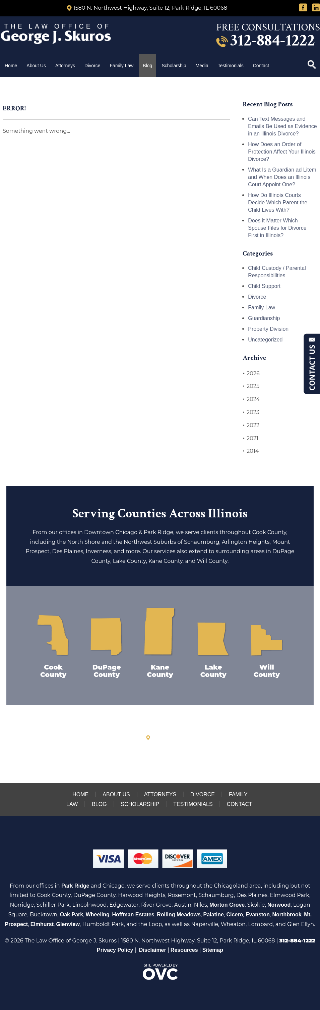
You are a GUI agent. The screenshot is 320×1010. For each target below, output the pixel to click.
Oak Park (71, 914)
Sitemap (212, 950)
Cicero (235, 914)
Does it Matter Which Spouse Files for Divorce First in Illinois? (277, 228)
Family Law (122, 65)
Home (11, 65)
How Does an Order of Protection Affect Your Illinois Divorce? (282, 151)
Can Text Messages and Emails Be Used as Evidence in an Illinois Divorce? (282, 126)
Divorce (92, 65)
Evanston (258, 914)
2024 (251, 399)
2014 (251, 451)
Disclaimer (152, 950)
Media (202, 65)
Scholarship (174, 65)
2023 (251, 412)
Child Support (264, 286)
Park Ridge (75, 886)
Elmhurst (42, 924)
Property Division (268, 329)
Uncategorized (265, 339)
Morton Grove (227, 905)
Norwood (279, 905)
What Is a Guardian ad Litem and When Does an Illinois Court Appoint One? (282, 177)
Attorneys (65, 65)
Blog (147, 65)
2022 (251, 425)
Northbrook (287, 914)
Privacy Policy (115, 950)
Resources (184, 950)
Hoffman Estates (133, 914)
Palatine (213, 914)
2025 (251, 386)
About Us (36, 65)
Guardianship (264, 318)
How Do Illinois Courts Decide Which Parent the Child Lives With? (277, 202)
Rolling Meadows (179, 914)
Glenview (68, 924)
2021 (250, 438)
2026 (251, 373)
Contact (261, 65)
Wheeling (98, 914)
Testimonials (231, 65)
